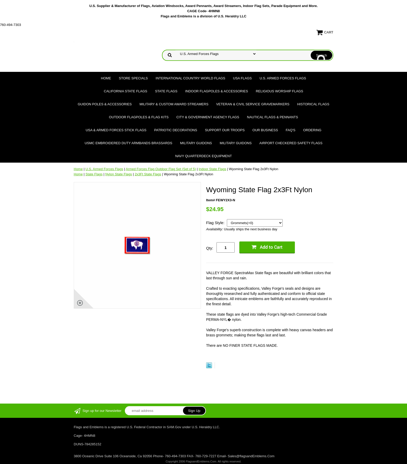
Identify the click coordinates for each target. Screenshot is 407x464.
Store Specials (133, 78)
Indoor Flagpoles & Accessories (216, 91)
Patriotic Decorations (175, 130)
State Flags (166, 91)
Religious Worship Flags (279, 91)
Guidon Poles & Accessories (105, 104)
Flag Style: (216, 222)
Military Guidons (196, 143)
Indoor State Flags (212, 169)
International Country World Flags (190, 78)
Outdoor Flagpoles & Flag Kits (139, 117)
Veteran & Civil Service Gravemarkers (252, 104)
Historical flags (313, 104)
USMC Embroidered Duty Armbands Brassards (128, 143)
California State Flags (125, 91)
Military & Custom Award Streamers (173, 104)
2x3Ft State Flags (148, 174)
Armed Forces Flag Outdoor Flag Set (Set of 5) (161, 169)
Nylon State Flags (118, 174)
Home (106, 78)
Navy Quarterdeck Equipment (203, 156)
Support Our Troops (225, 130)
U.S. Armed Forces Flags (283, 78)
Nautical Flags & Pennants (272, 117)
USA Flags (242, 78)
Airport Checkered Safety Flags (290, 143)
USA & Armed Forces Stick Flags (116, 130)
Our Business (265, 130)
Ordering (312, 130)
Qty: (209, 248)
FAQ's (290, 130)
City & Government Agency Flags (207, 117)
